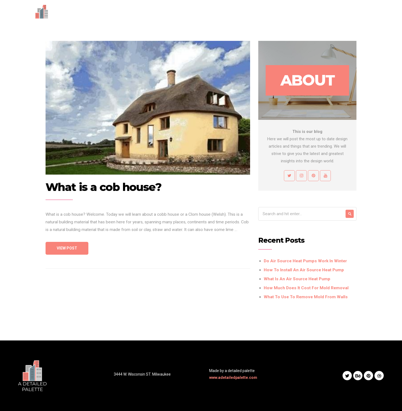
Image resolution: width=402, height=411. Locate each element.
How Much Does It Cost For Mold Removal (306, 287)
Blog (284, 15)
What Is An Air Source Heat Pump (297, 278)
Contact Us (307, 15)
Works (266, 15)
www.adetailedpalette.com (233, 377)
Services (243, 15)
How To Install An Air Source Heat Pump (304, 269)
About (220, 15)
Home (200, 15)
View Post (67, 248)
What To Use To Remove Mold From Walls (306, 296)
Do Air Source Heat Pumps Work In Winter (305, 260)
